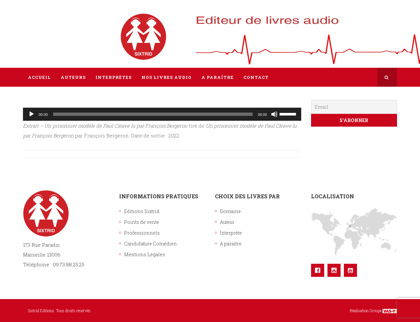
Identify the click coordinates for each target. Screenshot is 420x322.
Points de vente (141, 222)
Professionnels (142, 233)
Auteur (227, 222)
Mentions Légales (144, 254)
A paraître (231, 244)
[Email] (354, 107)
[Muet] (274, 114)
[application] (162, 114)
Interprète (231, 233)
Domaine (230, 211)
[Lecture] (31, 114)
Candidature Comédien (150, 244)
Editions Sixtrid (141, 211)
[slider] (153, 114)
